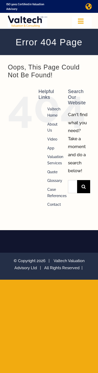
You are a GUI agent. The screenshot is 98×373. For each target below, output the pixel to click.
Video (52, 139)
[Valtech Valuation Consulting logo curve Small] (27, 17)
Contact (54, 204)
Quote (52, 172)
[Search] (83, 186)
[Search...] (72, 186)
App (50, 148)
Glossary (54, 181)
